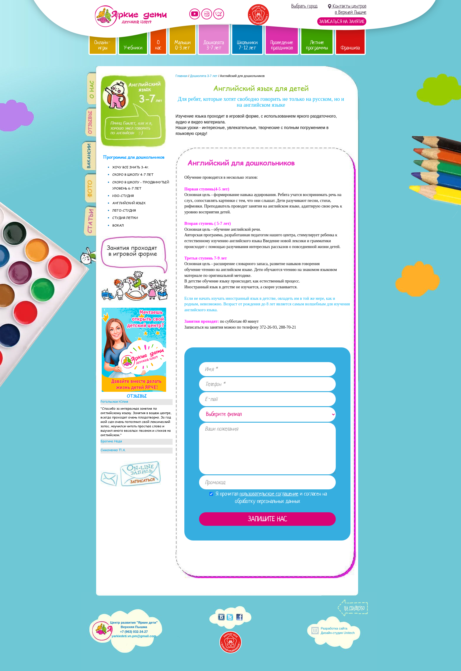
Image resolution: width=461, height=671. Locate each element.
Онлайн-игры (102, 45)
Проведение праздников (281, 45)
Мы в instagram (206, 14)
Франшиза (350, 47)
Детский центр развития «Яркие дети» (131, 16)
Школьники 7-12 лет (247, 45)
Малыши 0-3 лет (182, 45)
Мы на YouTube (194, 14)
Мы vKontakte (218, 14)
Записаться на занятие (342, 21)
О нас (158, 45)
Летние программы (317, 45)
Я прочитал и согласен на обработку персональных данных (268, 497)
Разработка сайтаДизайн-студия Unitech (338, 631)
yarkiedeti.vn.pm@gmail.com (134, 636)
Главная (182, 76)
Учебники (133, 47)
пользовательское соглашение (269, 493)
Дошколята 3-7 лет (213, 45)
